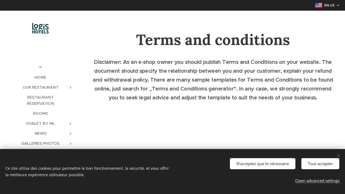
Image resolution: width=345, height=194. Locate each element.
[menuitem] (40, 77)
